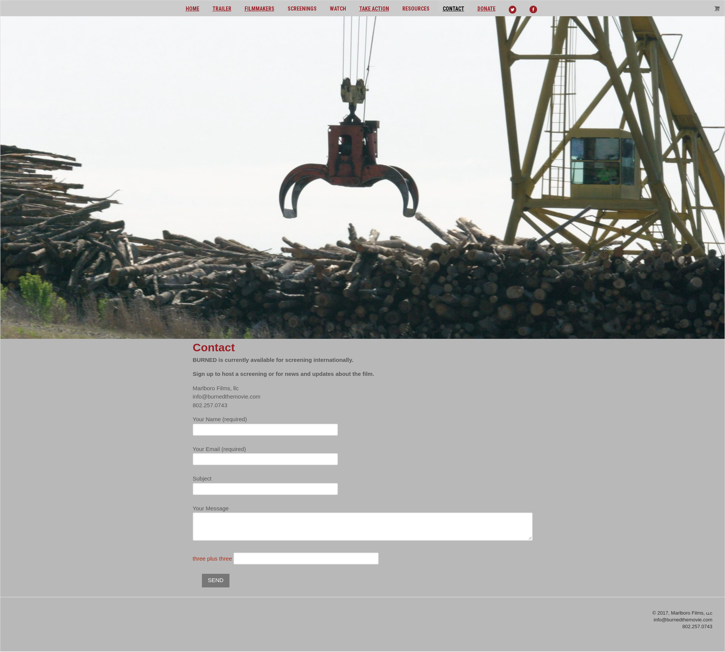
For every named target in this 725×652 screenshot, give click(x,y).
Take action (374, 9)
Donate (486, 9)
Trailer (221, 9)
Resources (415, 9)
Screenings (302, 9)
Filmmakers (259, 9)
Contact (453, 9)
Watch (338, 9)
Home (192, 9)
